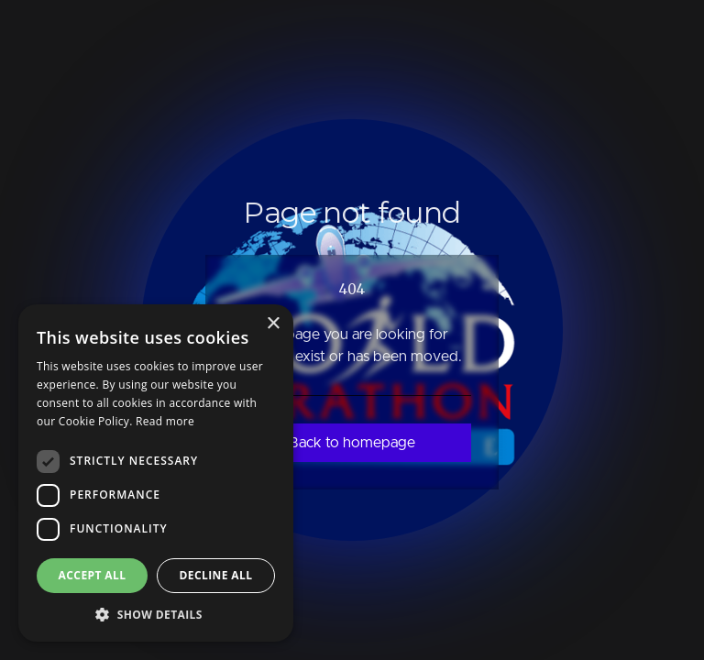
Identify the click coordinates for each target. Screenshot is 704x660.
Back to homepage (352, 442)
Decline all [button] (216, 575)
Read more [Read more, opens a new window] (165, 421)
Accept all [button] (92, 575)
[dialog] (155, 473)
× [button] (273, 324)
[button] (156, 614)
